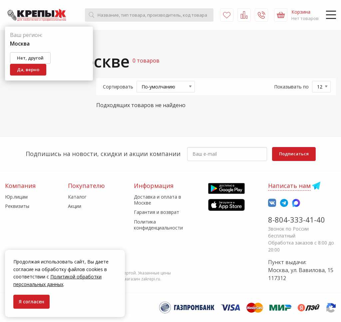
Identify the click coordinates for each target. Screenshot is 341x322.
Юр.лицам (16, 197)
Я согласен (31, 301)
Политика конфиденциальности (158, 225)
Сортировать (118, 86)
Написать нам (289, 186)
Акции (74, 206)
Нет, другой (30, 58)
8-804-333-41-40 (296, 220)
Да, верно (28, 70)
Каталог (77, 197)
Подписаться (294, 154)
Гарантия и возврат (156, 212)
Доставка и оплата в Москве (157, 200)
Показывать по (291, 86)
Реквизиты (17, 206)
